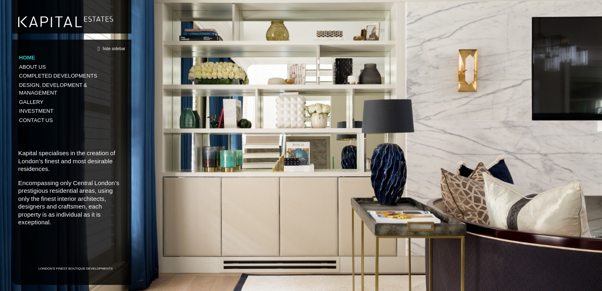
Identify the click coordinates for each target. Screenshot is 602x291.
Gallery (31, 102)
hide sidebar (109, 48)
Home (27, 58)
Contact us (36, 120)
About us (32, 67)
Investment (36, 111)
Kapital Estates (65, 21)
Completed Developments (58, 76)
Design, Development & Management (53, 89)
